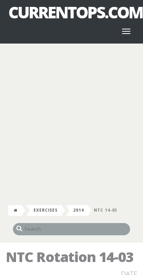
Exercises (46, 210)
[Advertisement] (71, 122)
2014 (78, 210)
